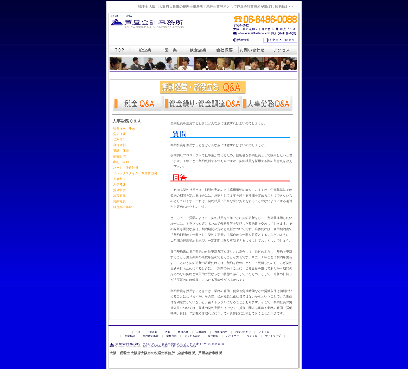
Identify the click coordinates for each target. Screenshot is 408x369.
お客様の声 (220, 332)
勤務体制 (119, 145)
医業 (167, 332)
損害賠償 (119, 156)
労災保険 (119, 134)
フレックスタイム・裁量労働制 (135, 173)
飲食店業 (183, 332)
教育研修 (119, 196)
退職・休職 (121, 151)
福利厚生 (119, 139)
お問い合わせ (243, 332)
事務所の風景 (150, 335)
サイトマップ (273, 335)
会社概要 (201, 332)
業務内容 (171, 335)
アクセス (264, 332)
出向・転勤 (121, 162)
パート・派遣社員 (125, 168)
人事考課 (119, 184)
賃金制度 (119, 190)
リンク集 (252, 335)
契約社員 (119, 201)
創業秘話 (130, 335)
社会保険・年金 (124, 128)
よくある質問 (192, 335)
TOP (138, 332)
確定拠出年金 (122, 207)
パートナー (232, 335)
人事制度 (119, 179)
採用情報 (213, 335)
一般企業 (152, 332)
